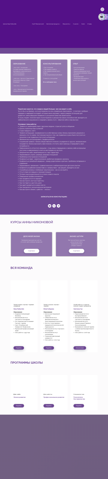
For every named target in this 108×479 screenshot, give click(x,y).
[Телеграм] (58, 206)
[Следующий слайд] (104, 316)
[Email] (49, 206)
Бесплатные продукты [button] (52, 24)
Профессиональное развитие (54, 397)
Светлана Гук (78, 309)
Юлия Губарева (49, 309)
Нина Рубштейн (19, 309)
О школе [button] (75, 24)
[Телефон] (54, 206)
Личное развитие (20, 397)
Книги (83, 24)
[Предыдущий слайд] (4, 316)
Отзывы (89, 24)
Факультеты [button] (66, 24)
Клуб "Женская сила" (38, 24)
